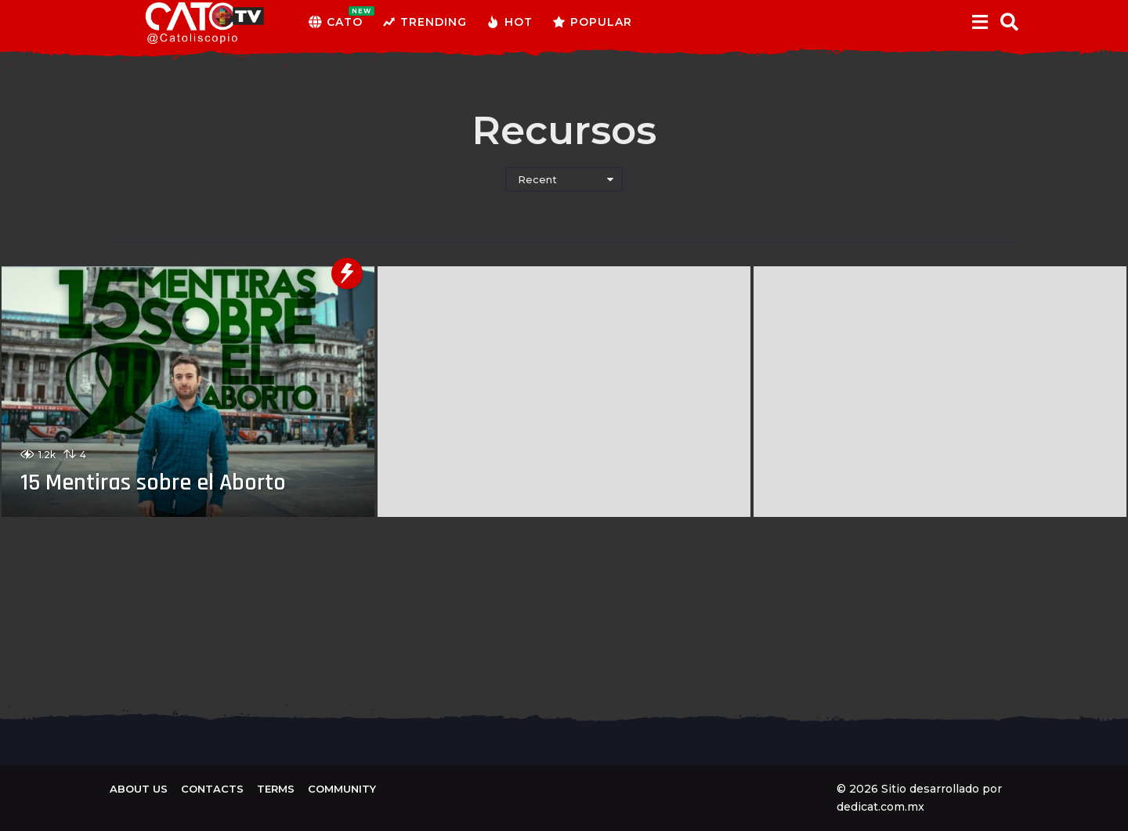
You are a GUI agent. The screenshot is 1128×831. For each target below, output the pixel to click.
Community (342, 788)
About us (139, 788)
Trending (424, 22)
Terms (276, 788)
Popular (592, 22)
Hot (509, 22)
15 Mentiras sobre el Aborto (153, 482)
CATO (336, 22)
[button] (980, 22)
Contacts (212, 788)
